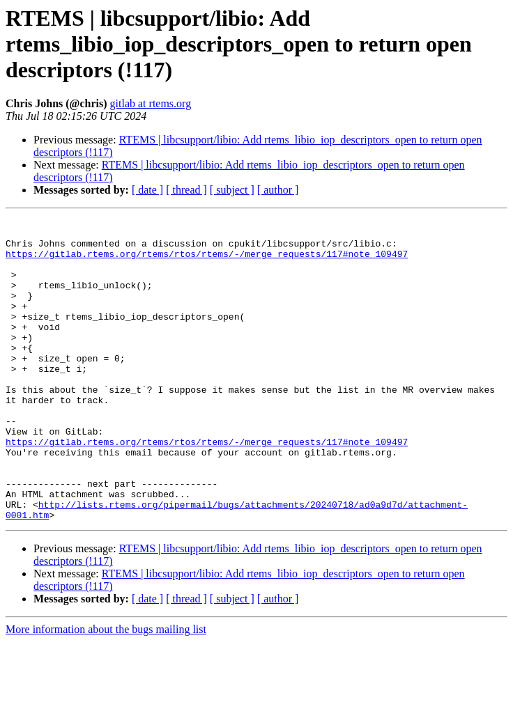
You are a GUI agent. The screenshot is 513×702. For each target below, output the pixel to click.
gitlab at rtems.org (151, 103)
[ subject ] (232, 190)
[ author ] (278, 190)
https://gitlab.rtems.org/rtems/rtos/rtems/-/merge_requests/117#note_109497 (207, 262)
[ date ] (147, 190)
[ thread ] (186, 190)
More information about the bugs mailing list (106, 690)
